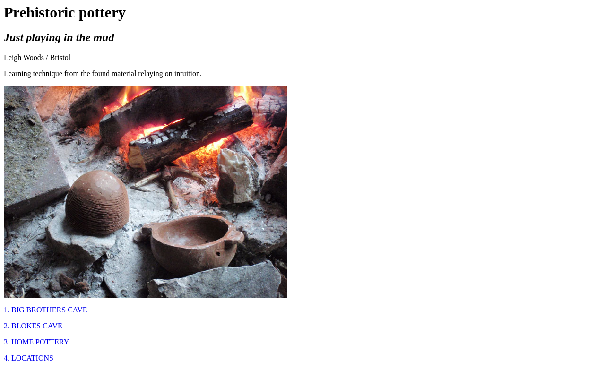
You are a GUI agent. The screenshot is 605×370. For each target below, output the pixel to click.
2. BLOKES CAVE (33, 326)
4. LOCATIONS (28, 358)
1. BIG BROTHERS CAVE (45, 310)
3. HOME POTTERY (36, 342)
